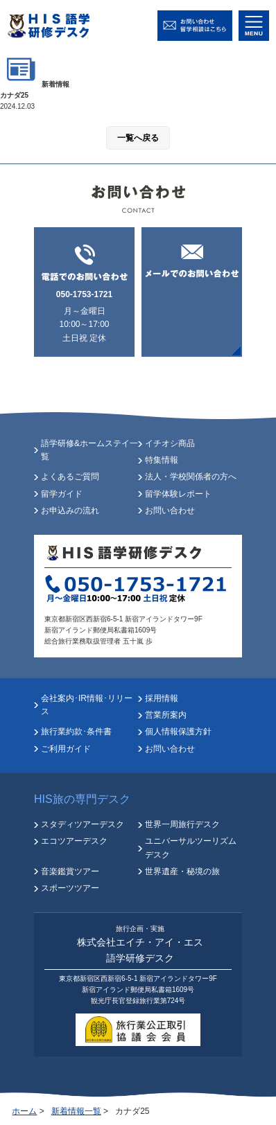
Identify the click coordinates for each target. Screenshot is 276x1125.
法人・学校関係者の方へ (190, 476)
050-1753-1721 (84, 294)
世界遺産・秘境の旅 (182, 871)
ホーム (24, 1111)
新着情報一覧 (76, 1111)
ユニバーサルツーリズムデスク (190, 847)
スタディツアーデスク (82, 824)
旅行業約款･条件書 (76, 731)
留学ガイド (62, 494)
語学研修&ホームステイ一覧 (89, 450)
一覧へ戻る (138, 138)
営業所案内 (166, 715)
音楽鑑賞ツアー (70, 871)
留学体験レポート (178, 494)
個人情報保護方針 (178, 731)
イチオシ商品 (170, 443)
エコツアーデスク (74, 841)
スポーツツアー (70, 888)
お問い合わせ (170, 510)
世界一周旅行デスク (182, 824)
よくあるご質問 (70, 476)
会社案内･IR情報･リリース (86, 704)
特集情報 (161, 460)
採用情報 (161, 698)
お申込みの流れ (70, 510)
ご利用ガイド (66, 749)
